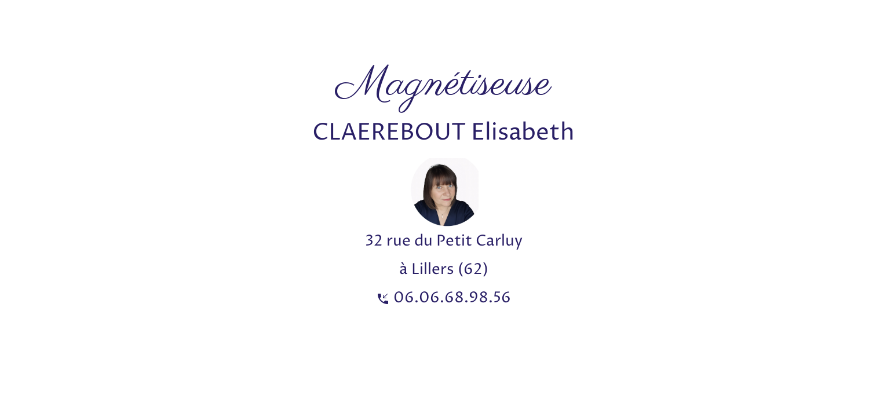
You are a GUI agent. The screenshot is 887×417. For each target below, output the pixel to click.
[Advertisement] (211, 26)
